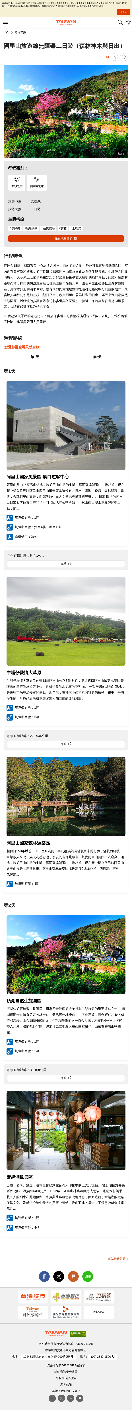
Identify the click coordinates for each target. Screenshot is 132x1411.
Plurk (73, 1276)
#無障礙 (15, 228)
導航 (64, 563)
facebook (44, 1276)
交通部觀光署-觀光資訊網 (66, 22)
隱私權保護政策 (66, 1378)
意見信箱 (66, 1384)
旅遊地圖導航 (63, 238)
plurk (79, 1398)
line (87, 1276)
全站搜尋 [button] (120, 22)
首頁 (6, 32)
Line (70, 1398)
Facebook (52, 1398)
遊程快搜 (20, 32)
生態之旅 (17, 186)
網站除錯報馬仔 (118, 1258)
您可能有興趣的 (128, 22)
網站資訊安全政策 (66, 1371)
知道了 (124, 12)
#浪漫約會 (31, 228)
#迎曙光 (76, 228)
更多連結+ (99, 1311)
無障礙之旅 (36, 186)
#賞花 (63, 228)
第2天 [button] (97, 357)
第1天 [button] (35, 357)
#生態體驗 (48, 228)
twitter (58, 1276)
